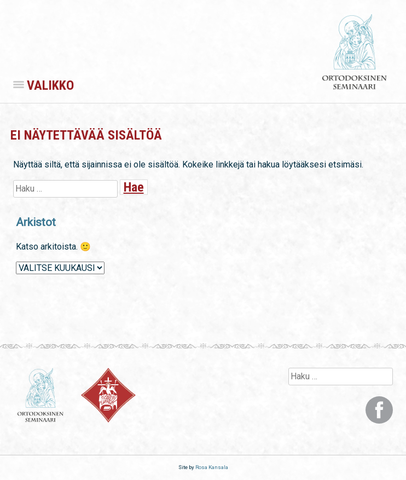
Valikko (43, 85)
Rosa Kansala (211, 467)
